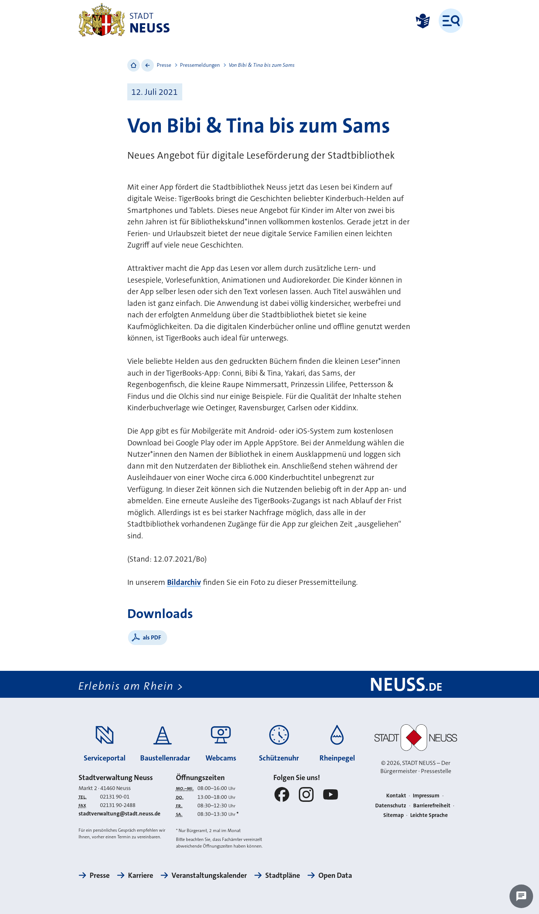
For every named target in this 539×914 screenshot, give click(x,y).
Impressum (426, 795)
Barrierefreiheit (431, 805)
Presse (164, 65)
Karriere (140, 875)
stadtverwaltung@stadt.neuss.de (119, 813)
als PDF (152, 637)
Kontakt (396, 795)
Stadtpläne (282, 875)
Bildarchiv (184, 582)
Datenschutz (390, 805)
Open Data (335, 875)
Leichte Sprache (429, 815)
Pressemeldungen (200, 65)
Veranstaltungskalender (209, 875)
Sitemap (393, 815)
